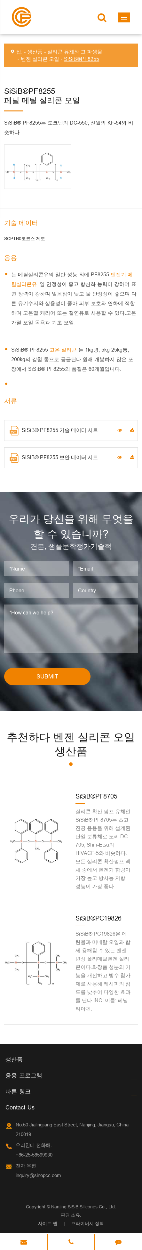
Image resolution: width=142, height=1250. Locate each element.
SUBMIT (47, 677)
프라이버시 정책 (87, 1224)
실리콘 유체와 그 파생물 (74, 51)
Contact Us (20, 1108)
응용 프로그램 (23, 1076)
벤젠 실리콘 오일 (40, 59)
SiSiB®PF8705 (96, 797)
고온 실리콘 (64, 350)
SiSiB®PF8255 (81, 59)
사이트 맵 (47, 1224)
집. (19, 51)
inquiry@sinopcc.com (38, 1176)
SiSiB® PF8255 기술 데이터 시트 (54, 430)
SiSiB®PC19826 (98, 919)
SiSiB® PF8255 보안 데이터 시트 (54, 458)
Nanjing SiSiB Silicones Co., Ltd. (83, 1207)
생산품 (35, 51)
